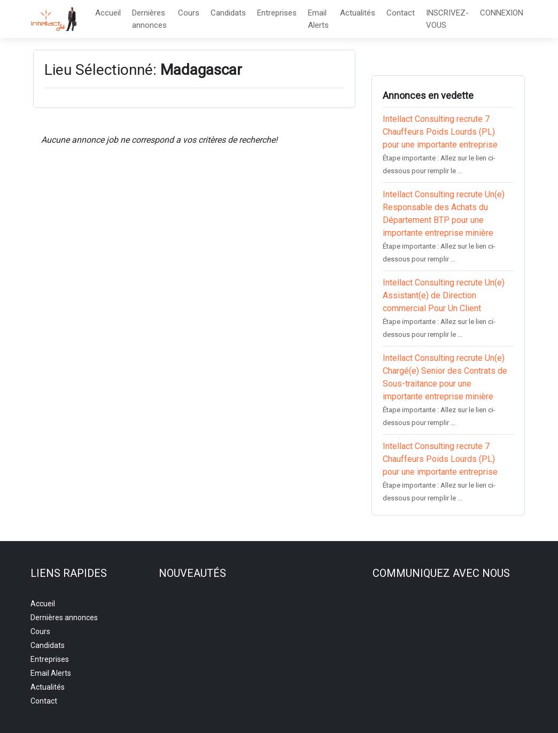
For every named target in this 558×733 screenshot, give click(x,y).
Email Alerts (318, 19)
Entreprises (277, 13)
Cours (188, 13)
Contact (400, 13)
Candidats (228, 13)
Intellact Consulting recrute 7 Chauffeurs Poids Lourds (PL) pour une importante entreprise (440, 132)
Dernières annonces (149, 19)
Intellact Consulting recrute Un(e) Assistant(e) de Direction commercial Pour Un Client (444, 295)
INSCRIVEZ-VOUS (447, 19)
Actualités (357, 13)
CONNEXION (501, 13)
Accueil (108, 13)
